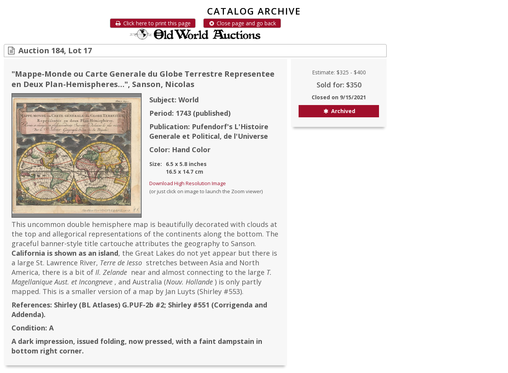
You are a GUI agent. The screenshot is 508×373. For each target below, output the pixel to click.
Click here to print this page (153, 23)
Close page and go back (242, 23)
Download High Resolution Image (187, 183)
